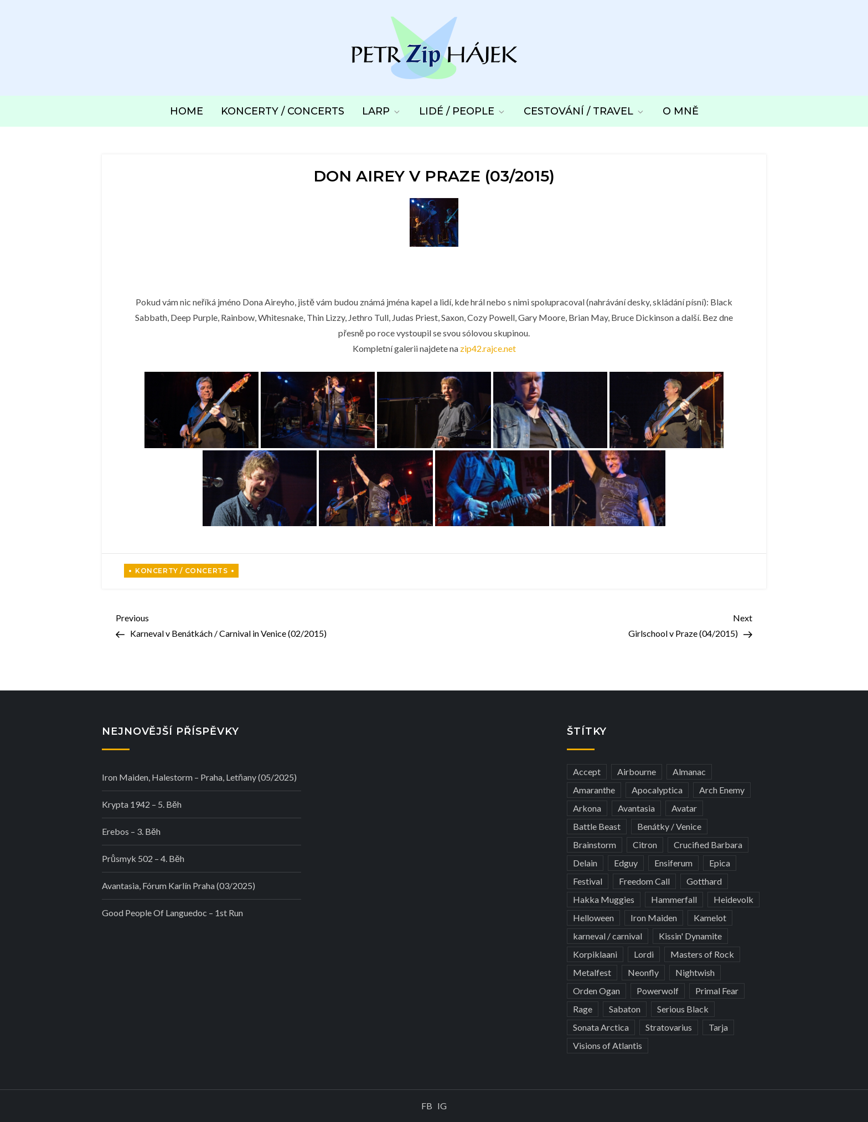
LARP (381, 111)
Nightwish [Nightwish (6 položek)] (695, 972)
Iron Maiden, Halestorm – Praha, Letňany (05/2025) (199, 777)
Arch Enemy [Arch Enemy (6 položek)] (722, 790)
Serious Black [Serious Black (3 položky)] (683, 1009)
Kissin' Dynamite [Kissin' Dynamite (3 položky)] (690, 936)
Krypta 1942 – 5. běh (142, 804)
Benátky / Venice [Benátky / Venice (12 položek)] (669, 826)
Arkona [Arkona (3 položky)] (587, 808)
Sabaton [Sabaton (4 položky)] (624, 1009)
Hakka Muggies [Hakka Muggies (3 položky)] (603, 899)
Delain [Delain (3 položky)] (585, 863)
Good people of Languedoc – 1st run (172, 912)
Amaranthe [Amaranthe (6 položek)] (594, 790)
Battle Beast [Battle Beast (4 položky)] (597, 826)
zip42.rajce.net (488, 348)
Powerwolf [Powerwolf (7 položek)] (658, 990)
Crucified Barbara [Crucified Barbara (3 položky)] (708, 844)
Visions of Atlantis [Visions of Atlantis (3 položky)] (607, 1045)
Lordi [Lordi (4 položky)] (644, 954)
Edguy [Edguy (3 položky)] (626, 863)
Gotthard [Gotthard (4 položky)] (704, 881)
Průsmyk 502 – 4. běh (143, 858)
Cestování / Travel (584, 111)
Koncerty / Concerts (282, 111)
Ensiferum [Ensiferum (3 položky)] (673, 863)
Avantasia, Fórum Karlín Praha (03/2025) (178, 885)
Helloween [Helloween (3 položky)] (593, 917)
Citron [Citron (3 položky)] (645, 844)
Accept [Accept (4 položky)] (587, 771)
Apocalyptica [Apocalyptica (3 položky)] (657, 790)
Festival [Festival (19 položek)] (587, 881)
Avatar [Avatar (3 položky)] (684, 808)
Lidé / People (462, 111)
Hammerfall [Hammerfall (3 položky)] (674, 899)
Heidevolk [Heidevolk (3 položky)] (733, 899)
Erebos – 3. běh (131, 831)
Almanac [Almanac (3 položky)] (689, 771)
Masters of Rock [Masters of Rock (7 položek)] (702, 954)
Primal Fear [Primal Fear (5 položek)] (716, 990)
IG (442, 1105)
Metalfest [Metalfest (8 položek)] (592, 972)
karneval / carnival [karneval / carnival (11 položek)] (607, 936)
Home (186, 111)
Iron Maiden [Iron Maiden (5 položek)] (654, 917)
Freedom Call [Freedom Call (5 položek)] (644, 881)
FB (426, 1105)
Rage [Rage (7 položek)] (582, 1009)
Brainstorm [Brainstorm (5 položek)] (594, 844)
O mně (681, 111)
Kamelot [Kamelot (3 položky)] (710, 917)
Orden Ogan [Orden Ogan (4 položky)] (596, 990)
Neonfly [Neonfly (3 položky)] (643, 972)
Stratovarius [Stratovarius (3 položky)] (668, 1027)
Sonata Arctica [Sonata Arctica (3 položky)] (601, 1027)
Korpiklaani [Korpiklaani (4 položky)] (595, 954)
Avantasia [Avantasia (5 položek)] (636, 808)
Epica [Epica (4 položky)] (719, 863)
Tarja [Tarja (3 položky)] (718, 1027)
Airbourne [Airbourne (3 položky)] (636, 771)
